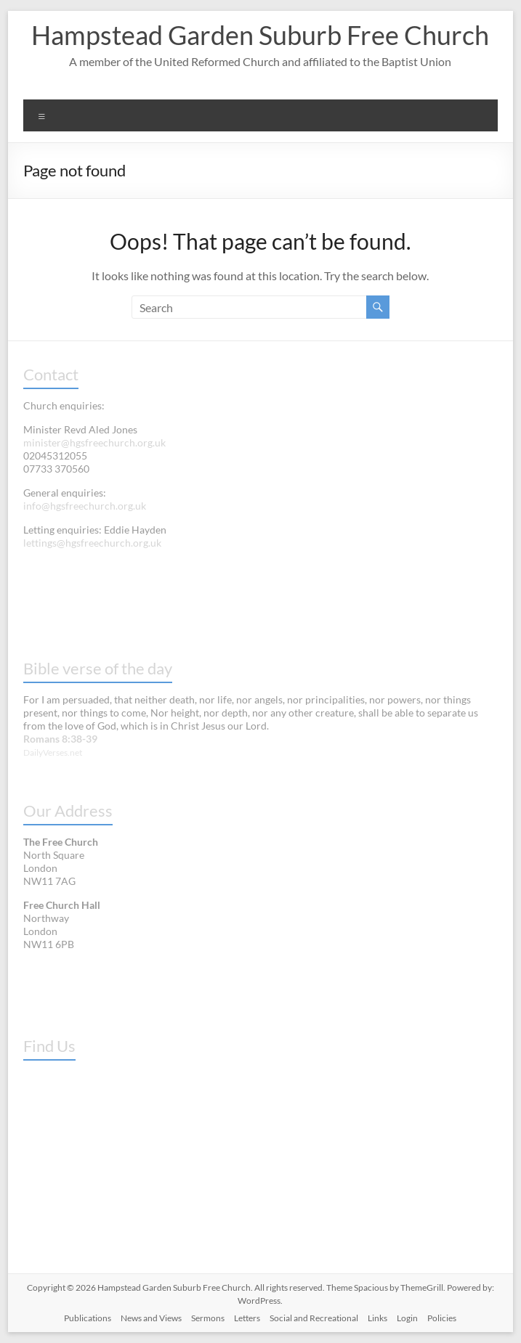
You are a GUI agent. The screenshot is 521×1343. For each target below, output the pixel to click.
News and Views (151, 1318)
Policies (441, 1318)
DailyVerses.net (52, 752)
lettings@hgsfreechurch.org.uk (92, 542)
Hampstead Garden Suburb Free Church (260, 35)
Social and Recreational (314, 1318)
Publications (87, 1318)
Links (377, 1318)
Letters (247, 1318)
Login (407, 1318)
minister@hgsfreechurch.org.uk (94, 442)
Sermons (208, 1318)
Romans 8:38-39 (60, 738)
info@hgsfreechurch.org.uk (84, 505)
